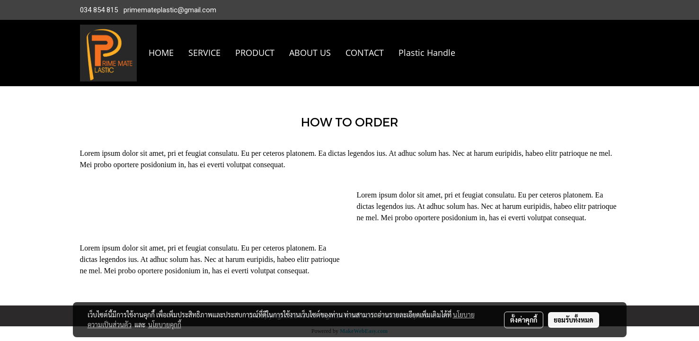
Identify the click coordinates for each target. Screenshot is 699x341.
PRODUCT (254, 52)
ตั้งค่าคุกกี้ (523, 319)
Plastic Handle (426, 52)
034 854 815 (99, 10)
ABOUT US (310, 52)
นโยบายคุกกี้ (164, 324)
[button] (476, 53)
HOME (161, 52)
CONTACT (364, 52)
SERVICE (204, 52)
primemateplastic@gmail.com (170, 10)
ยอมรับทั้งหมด (573, 319)
